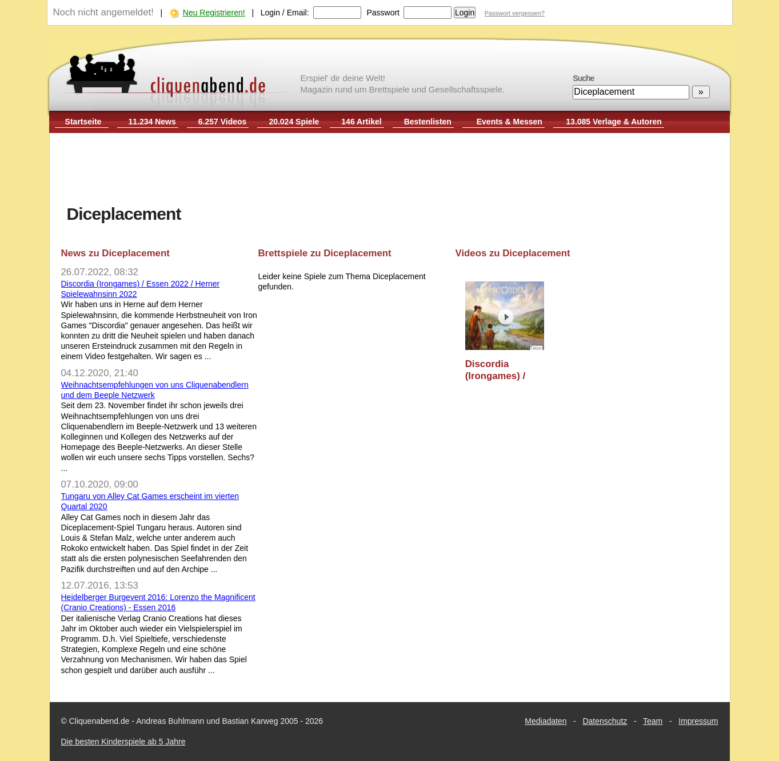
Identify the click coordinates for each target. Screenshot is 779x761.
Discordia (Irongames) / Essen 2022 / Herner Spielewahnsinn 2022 (501, 370)
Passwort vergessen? (515, 13)
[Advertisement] (390, 170)
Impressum (698, 721)
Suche (583, 78)
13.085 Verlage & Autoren (614, 121)
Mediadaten (545, 721)
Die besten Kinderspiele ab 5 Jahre (123, 741)
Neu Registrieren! (214, 12)
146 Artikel (361, 121)
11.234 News (152, 121)
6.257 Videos (222, 121)
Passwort (383, 12)
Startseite (83, 121)
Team (652, 721)
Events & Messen (509, 121)
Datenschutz (604, 721)
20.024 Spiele (294, 121)
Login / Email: (285, 12)
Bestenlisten (428, 121)
